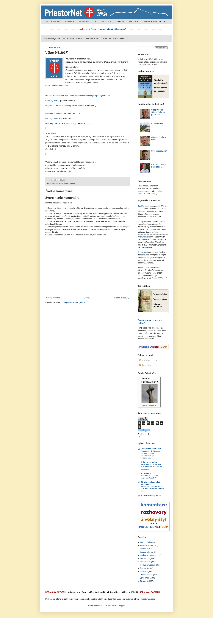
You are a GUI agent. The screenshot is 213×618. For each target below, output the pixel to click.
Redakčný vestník (147, 565)
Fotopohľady (145, 542)
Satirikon (144, 571)
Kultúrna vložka (146, 545)
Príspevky (144, 360)
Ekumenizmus (92, 38)
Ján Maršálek (143, 206)
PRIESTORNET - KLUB (155, 21)
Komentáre (145, 365)
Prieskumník (58, 184)
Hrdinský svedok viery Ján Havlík (60, 123)
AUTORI (121, 21)
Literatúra (144, 549)
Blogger (121, 606)
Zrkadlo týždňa (69, 184)
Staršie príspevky (121, 298)
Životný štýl (145, 581)
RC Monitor (146, 473)
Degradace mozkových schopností (60, 106)
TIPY (95, 21)
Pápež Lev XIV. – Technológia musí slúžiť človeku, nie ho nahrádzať (153, 466)
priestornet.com (147, 599)
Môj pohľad (145, 558)
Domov (87, 298)
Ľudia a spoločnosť (148, 555)
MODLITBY (107, 21)
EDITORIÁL (134, 21)
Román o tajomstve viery (114, 38)
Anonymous (143, 221)
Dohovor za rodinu (149, 462)
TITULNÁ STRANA (52, 21)
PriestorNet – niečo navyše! (58, 171)
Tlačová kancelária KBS (151, 449)
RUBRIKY (69, 21)
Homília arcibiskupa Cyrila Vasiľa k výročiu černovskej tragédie (73, 96)
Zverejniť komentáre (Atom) (73, 302)
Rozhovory (144, 568)
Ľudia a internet (146, 552)
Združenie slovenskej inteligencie (150, 483)
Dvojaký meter (51, 118)
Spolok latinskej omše (151, 495)
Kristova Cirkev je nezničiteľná (158, 165)
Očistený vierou (52, 101)
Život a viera (145, 578)
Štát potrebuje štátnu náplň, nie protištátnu (62, 38)
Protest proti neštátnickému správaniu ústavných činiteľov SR (152, 488)
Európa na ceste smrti (55, 113)
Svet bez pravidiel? (159, 151)
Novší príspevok (53, 298)
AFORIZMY (83, 21)
